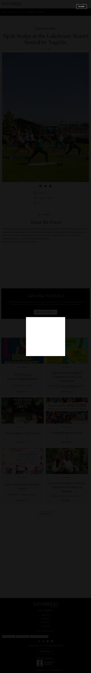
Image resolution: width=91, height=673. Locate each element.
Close (82, 6)
